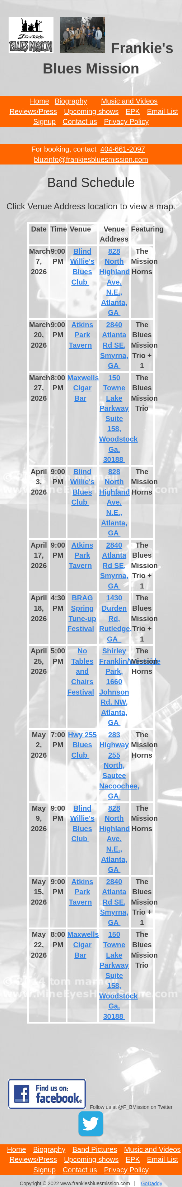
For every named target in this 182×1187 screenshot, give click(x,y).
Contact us (80, 121)
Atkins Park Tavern (81, 335)
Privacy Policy (126, 121)
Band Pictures (95, 1149)
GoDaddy (151, 1183)
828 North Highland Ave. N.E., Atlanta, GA (114, 281)
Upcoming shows (91, 111)
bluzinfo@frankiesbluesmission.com (91, 159)
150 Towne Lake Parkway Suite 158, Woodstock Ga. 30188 (118, 419)
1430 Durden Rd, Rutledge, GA (115, 618)
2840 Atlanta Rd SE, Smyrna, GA (114, 345)
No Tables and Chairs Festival (80, 671)
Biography (71, 101)
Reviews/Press (33, 111)
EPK (133, 111)
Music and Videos (129, 101)
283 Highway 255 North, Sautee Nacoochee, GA (119, 765)
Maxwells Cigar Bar (83, 388)
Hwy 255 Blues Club (82, 745)
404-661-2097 (123, 149)
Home (39, 101)
